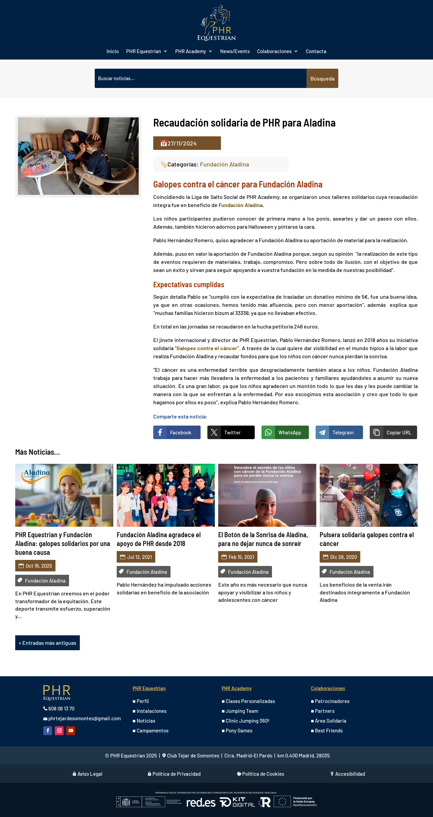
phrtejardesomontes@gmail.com (84, 718)
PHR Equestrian (143, 51)
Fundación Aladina (224, 164)
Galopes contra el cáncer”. (209, 348)
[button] (393, 432)
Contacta (316, 51)
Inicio (113, 51)
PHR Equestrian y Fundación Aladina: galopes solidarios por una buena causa (62, 543)
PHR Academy (190, 51)
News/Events (235, 51)
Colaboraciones (274, 51)
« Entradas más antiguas (47, 642)
